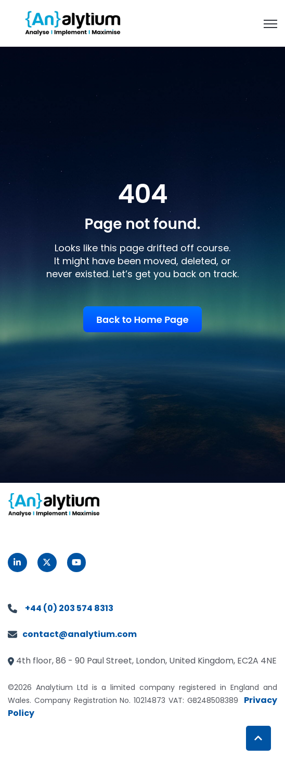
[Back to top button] (258, 738)
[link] (73, 23)
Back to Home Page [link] (142, 319)
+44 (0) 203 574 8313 (69, 608)
